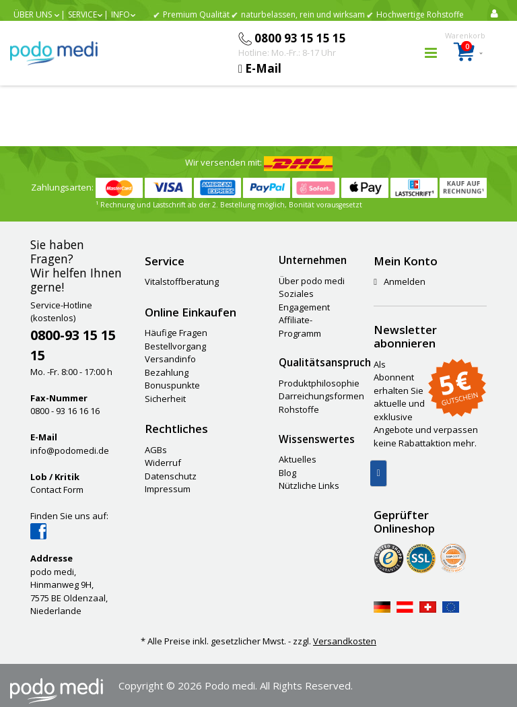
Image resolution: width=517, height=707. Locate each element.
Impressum (168, 489)
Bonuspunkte (172, 385)
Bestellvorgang (175, 346)
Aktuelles (297, 459)
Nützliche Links (309, 485)
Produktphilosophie (319, 383)
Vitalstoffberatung (182, 281)
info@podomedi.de (69, 450)
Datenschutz (171, 476)
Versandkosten (344, 641)
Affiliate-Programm (300, 326)
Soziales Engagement (304, 300)
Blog (287, 473)
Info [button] (120, 14)
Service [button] (82, 14)
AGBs (156, 450)
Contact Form (56, 489)
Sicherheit (165, 399)
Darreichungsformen (321, 396)
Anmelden (399, 281)
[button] (36, 14)
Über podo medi (312, 281)
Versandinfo (170, 359)
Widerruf (163, 463)
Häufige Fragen (176, 333)
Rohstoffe (299, 409)
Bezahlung (166, 372)
